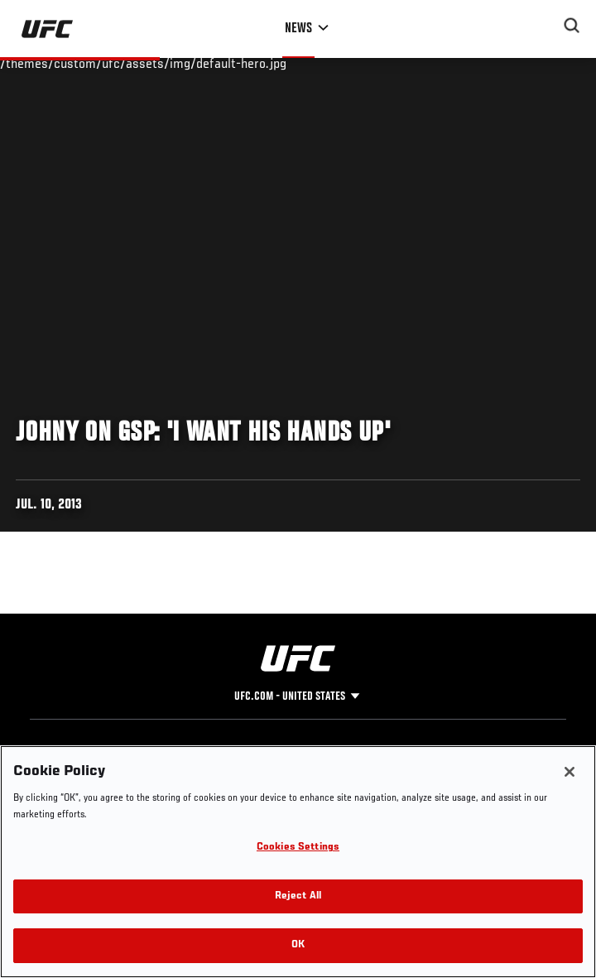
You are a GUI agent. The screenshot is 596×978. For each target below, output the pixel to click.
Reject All (298, 896)
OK (298, 945)
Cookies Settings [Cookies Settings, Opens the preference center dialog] (298, 847)
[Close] (569, 772)
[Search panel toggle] (572, 25)
